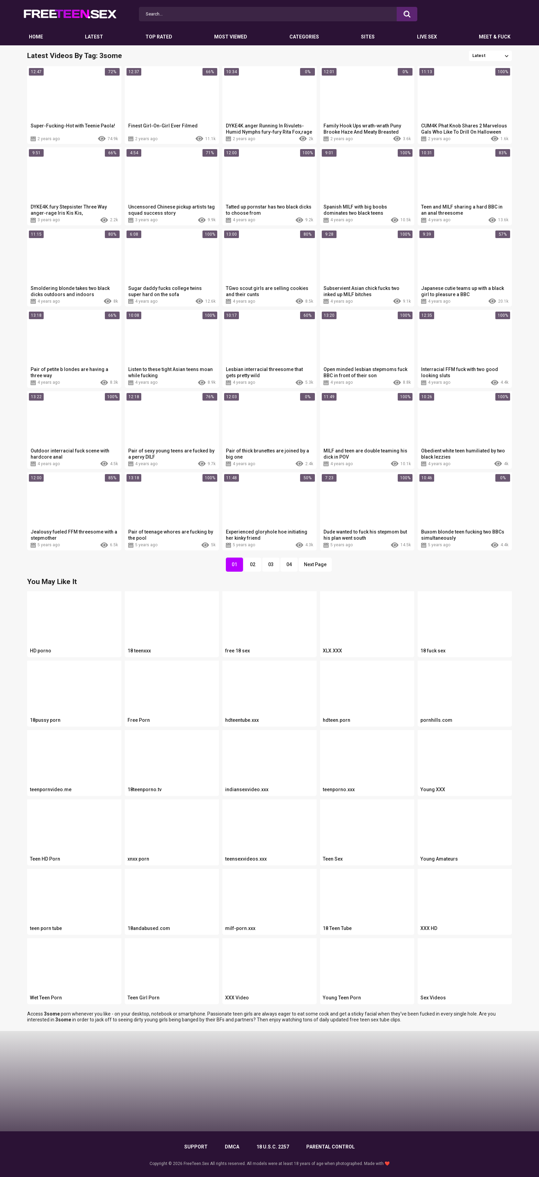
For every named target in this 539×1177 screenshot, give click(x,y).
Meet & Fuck (494, 37)
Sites (368, 37)
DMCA (232, 1147)
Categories (304, 37)
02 (252, 564)
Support (196, 1147)
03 (271, 564)
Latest (94, 37)
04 (289, 564)
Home (36, 37)
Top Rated (158, 37)
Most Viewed (230, 37)
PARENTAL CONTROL (330, 1147)
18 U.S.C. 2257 (272, 1147)
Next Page (315, 564)
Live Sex (427, 37)
